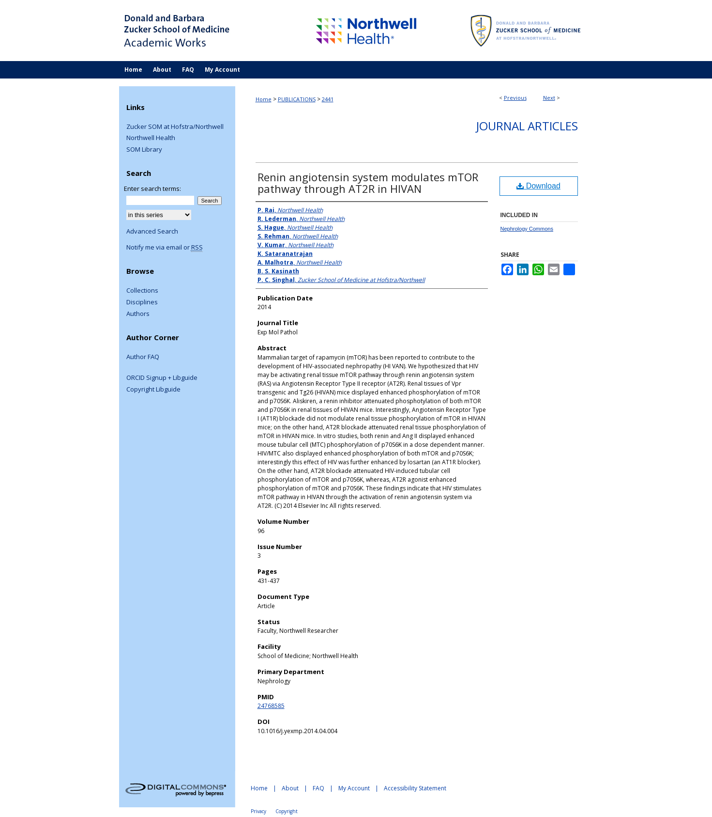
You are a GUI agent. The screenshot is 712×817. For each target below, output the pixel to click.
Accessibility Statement (415, 788)
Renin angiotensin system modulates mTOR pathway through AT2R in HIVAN (368, 183)
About (290, 788)
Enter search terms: (152, 188)
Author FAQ (142, 357)
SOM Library (144, 150)
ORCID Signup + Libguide (161, 378)
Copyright (286, 811)
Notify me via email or (164, 247)
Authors (138, 314)
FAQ (318, 788)
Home (264, 99)
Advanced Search (152, 231)
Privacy (258, 811)
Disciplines (142, 302)
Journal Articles (527, 126)
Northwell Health (150, 138)
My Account (354, 788)
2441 (327, 99)
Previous (515, 97)
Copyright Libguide (153, 389)
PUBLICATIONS (297, 99)
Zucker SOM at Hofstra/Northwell (175, 127)
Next (549, 97)
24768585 (271, 706)
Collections (142, 291)
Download (538, 186)
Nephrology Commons (526, 229)
